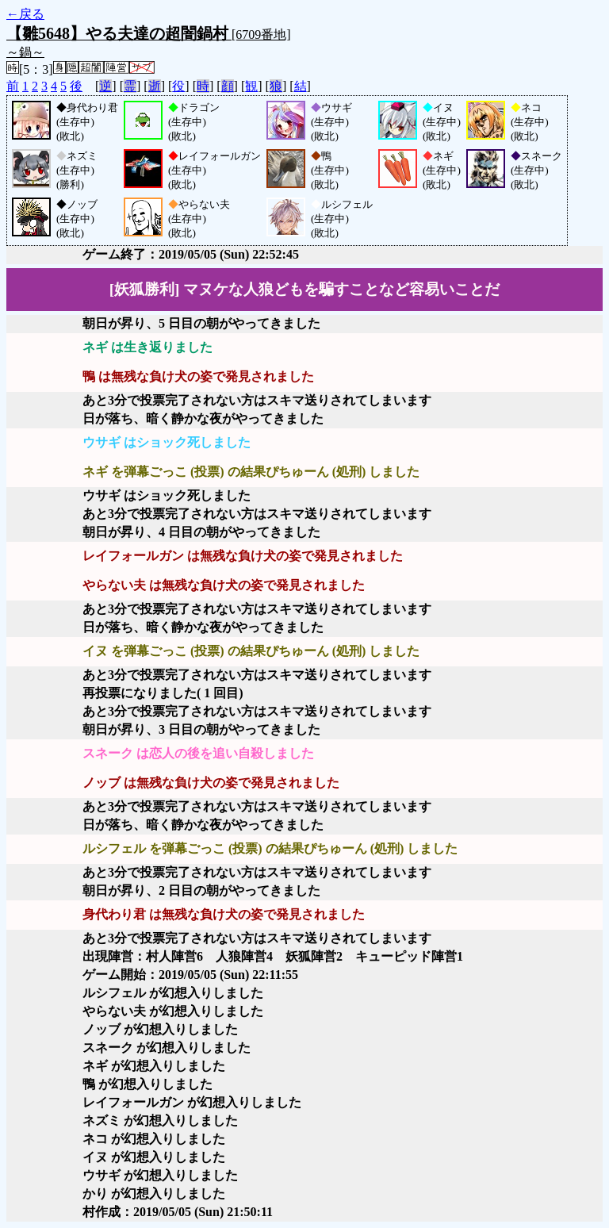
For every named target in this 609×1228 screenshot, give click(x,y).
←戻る (25, 14)
